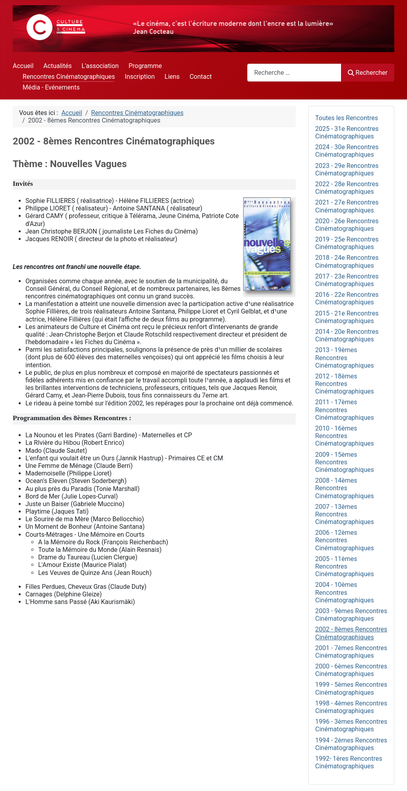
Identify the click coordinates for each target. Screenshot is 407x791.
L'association (99, 66)
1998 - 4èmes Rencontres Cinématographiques (351, 707)
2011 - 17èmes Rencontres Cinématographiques (344, 409)
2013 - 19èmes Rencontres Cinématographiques (344, 357)
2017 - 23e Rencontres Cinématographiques (347, 280)
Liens (172, 76)
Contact (201, 76)
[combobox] (294, 73)
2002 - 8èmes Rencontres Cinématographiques (351, 633)
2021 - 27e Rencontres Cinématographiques (347, 206)
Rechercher (368, 72)
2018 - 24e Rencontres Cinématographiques (347, 261)
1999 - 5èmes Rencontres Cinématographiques (351, 688)
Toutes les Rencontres (346, 118)
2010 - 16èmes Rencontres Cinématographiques (344, 436)
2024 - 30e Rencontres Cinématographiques (347, 150)
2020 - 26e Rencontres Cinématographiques (347, 224)
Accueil (23, 66)
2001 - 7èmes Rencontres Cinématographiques (351, 651)
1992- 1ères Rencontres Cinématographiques (348, 762)
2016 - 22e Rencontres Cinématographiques (347, 298)
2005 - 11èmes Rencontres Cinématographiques (344, 566)
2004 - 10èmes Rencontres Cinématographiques (344, 592)
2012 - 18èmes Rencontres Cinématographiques (344, 383)
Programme (145, 66)
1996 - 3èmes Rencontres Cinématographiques (351, 725)
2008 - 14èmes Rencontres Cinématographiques (344, 488)
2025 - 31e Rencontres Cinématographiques (347, 132)
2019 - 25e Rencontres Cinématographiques (347, 243)
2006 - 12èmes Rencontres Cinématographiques (344, 540)
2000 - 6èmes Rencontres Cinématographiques (351, 670)
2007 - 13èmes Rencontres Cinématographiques (344, 514)
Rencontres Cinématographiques (69, 76)
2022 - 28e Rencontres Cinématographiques (347, 187)
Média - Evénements (51, 87)
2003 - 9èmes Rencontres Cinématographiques (351, 614)
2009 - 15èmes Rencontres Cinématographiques (344, 462)
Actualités (57, 66)
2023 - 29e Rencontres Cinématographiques (347, 169)
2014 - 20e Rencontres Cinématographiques (347, 335)
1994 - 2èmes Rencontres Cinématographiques (351, 744)
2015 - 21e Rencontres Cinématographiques (347, 317)
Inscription (140, 76)
